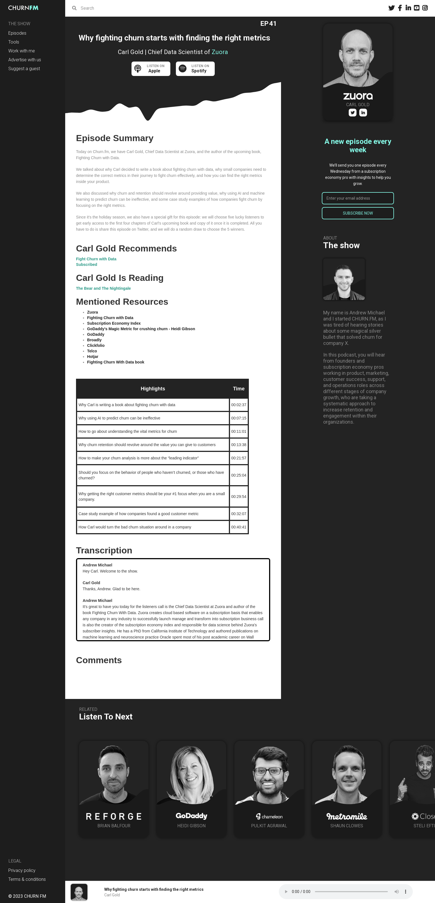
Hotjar (92, 356)
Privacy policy (22, 870)
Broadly (94, 340)
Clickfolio (96, 345)
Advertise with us (24, 59)
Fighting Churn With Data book (115, 362)
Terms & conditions (27, 879)
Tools (13, 42)
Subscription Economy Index (114, 323)
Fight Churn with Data (96, 259)
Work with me (21, 51)
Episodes (17, 33)
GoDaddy (95, 334)
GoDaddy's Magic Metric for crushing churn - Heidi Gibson (141, 329)
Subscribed (86, 264)
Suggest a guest (24, 68)
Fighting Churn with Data (110, 318)
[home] (25, 8)
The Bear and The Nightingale (103, 288)
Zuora (92, 312)
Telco (92, 351)
